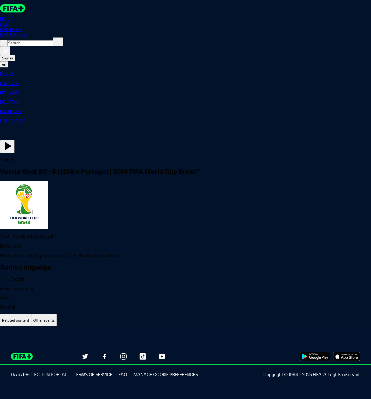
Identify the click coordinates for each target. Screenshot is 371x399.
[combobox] (30, 43)
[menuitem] (185, 74)
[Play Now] (7, 146)
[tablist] (185, 320)
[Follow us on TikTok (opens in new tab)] (142, 356)
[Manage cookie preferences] (165, 374)
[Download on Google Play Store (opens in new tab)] (315, 356)
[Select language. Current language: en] (4, 64)
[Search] (58, 41)
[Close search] (4, 43)
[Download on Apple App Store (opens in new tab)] (346, 356)
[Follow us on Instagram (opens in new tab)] (123, 356)
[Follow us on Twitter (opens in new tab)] (85, 356)
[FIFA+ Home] (12, 8)
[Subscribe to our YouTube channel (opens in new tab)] (162, 356)
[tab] (15, 320)
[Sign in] (5, 50)
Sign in (7, 58)
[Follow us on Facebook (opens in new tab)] (104, 356)
